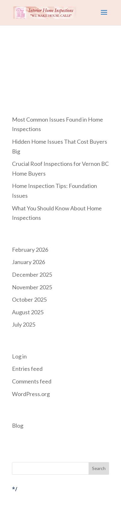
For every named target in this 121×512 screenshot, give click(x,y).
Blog (17, 425)
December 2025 (32, 274)
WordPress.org (31, 393)
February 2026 (30, 249)
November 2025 (32, 287)
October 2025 (29, 299)
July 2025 (23, 324)
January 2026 (28, 261)
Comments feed (31, 381)
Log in (19, 356)
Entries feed (27, 368)
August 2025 (27, 312)
